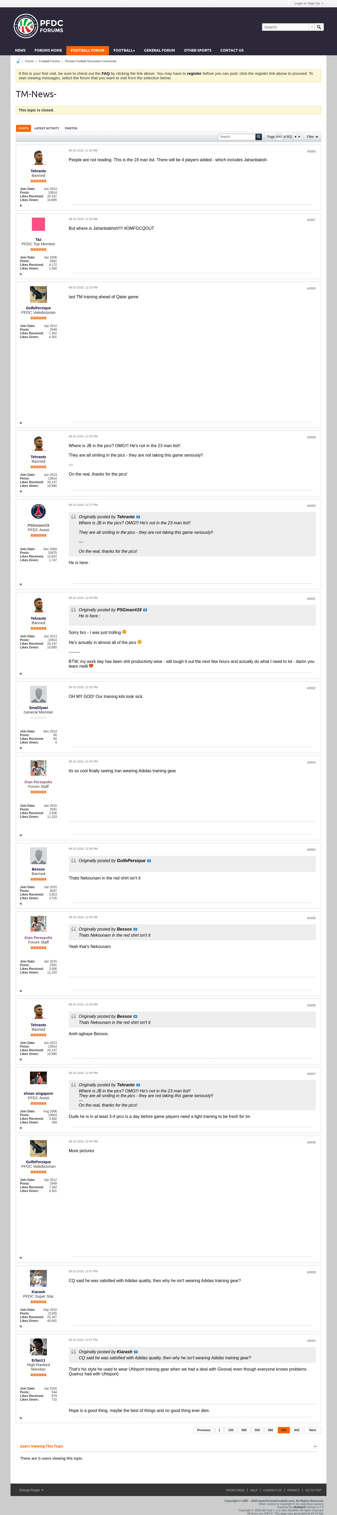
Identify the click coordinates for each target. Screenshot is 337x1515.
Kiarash (38, 1292)
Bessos (38, 869)
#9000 (311, 1341)
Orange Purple (31, 1490)
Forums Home (48, 50)
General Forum (159, 50)
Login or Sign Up (308, 3)
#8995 (311, 918)
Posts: (25, 192)
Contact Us (232, 50)
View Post (138, 517)
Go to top (313, 1490)
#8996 (311, 1005)
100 (231, 1430)
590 (270, 1430)
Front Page (235, 1490)
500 (244, 1430)
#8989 (311, 437)
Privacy (293, 1490)
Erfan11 (38, 1360)
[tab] (23, 128)
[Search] (288, 27)
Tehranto (38, 171)
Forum (29, 61)
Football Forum (88, 50)
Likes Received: (32, 196)
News (20, 50)
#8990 (311, 506)
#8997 (311, 1074)
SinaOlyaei (38, 708)
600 (283, 1430)
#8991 (311, 599)
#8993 (311, 762)
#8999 (311, 1272)
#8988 (311, 288)
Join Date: (27, 189)
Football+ (124, 50)
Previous (204, 1430)
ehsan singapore (38, 1093)
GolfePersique (38, 308)
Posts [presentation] (23, 128)
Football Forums (49, 61)
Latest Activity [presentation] (46, 128)
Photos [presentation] (71, 128)
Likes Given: (29, 200)
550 (257, 1430)
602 (297, 1430)
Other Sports (197, 50)
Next (312, 1430)
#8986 (311, 151)
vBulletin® (299, 1507)
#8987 (311, 220)
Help (254, 1490)
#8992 (311, 688)
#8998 (311, 1142)
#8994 (311, 850)
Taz (38, 239)
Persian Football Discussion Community (90, 61)
